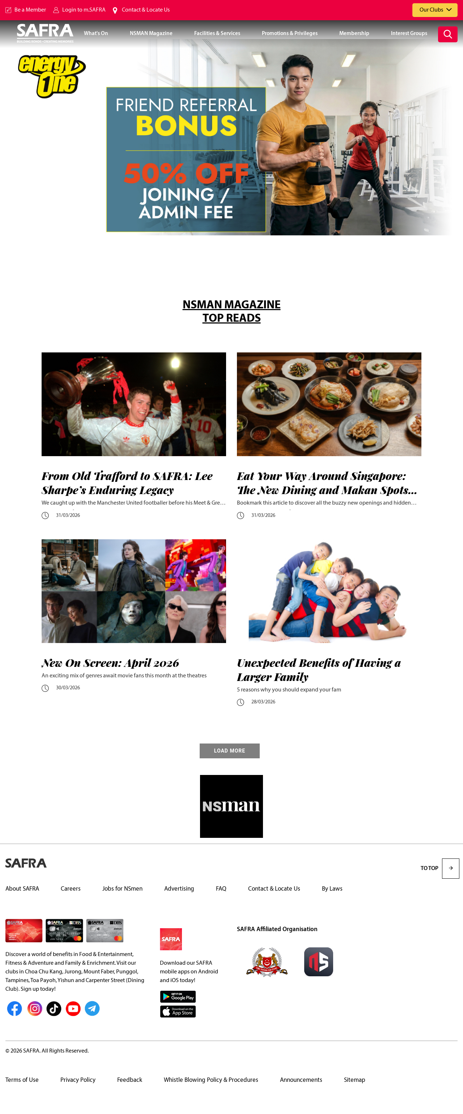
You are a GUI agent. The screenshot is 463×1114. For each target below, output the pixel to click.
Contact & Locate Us (146, 10)
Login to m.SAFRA (84, 10)
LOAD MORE (229, 751)
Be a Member (30, 10)
